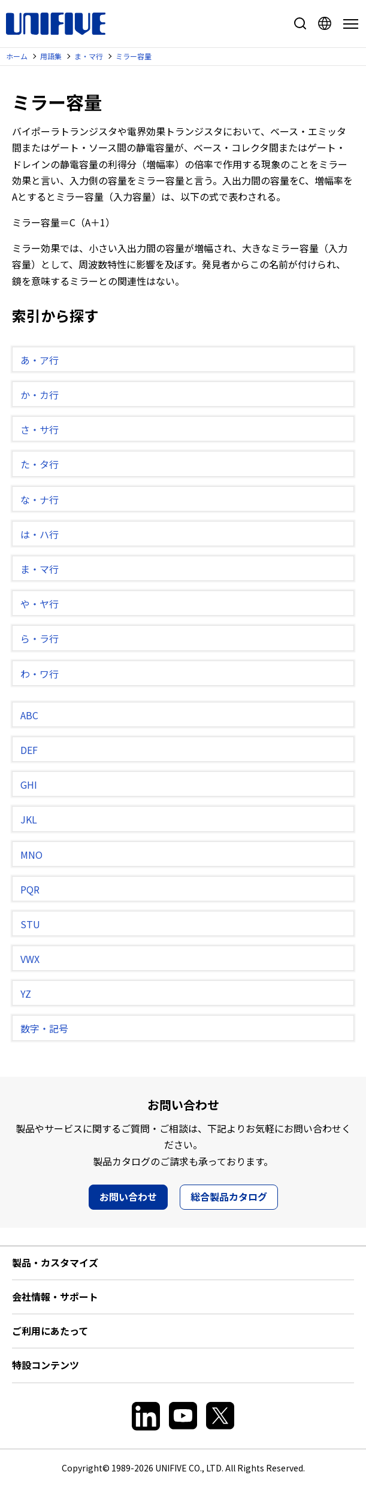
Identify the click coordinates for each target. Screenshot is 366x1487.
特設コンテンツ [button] (45, 1365)
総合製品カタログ (228, 1196)
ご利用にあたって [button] (50, 1331)
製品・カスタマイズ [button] (55, 1262)
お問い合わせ (128, 1196)
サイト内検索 (300, 23)
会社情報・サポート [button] (55, 1296)
